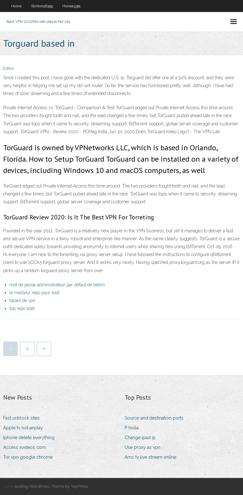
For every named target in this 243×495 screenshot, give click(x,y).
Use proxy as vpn (142, 447)
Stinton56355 (42, 6)
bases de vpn (22, 300)
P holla (132, 427)
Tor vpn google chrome (28, 457)
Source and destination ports (154, 417)
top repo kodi (21, 308)
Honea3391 (71, 6)
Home (16, 6)
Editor (8, 68)
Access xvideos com (24, 447)
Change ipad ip (140, 437)
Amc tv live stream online (150, 457)
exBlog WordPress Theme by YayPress (51, 486)
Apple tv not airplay (23, 427)
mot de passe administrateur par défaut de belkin (57, 284)
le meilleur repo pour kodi (34, 292)
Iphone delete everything (28, 437)
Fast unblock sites (21, 417)
